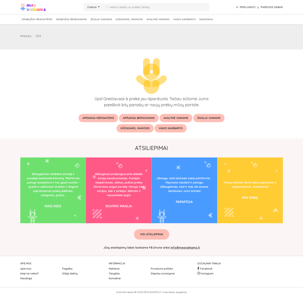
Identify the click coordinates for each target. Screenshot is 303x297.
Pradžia (26, 36)
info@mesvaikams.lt (185, 247)
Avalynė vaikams (158, 19)
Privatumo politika (162, 268)
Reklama (114, 268)
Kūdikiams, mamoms (129, 19)
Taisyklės (114, 273)
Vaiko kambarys (184, 19)
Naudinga (206, 19)
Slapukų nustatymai (163, 273)
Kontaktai (115, 278)
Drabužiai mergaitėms (37, 19)
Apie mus (25, 268)
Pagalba (67, 268)
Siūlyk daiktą (69, 273)
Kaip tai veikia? (29, 273)
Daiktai (92, 7)
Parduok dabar (270, 7)
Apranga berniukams (139, 118)
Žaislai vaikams (101, 19)
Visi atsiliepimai (151, 234)
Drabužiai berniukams (71, 19)
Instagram (207, 273)
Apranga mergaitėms (98, 118)
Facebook (206, 268)
